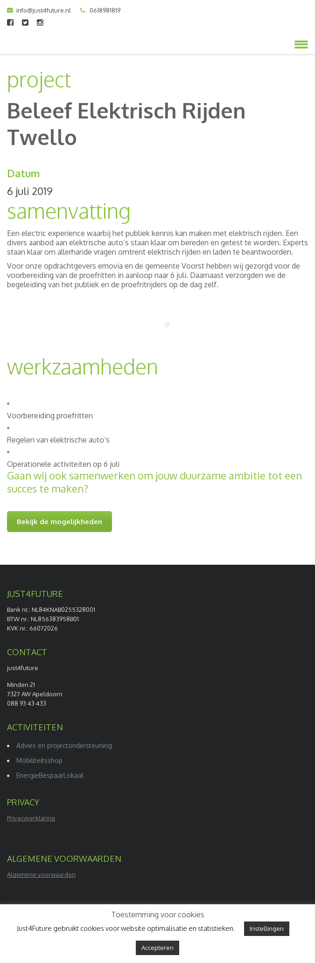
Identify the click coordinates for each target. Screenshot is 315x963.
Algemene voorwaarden (41, 874)
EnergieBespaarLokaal (50, 775)
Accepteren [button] (157, 947)
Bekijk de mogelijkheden (59, 521)
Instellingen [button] (267, 928)
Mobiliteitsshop (39, 760)
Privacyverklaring (31, 818)
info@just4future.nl (43, 10)
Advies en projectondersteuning (64, 745)
